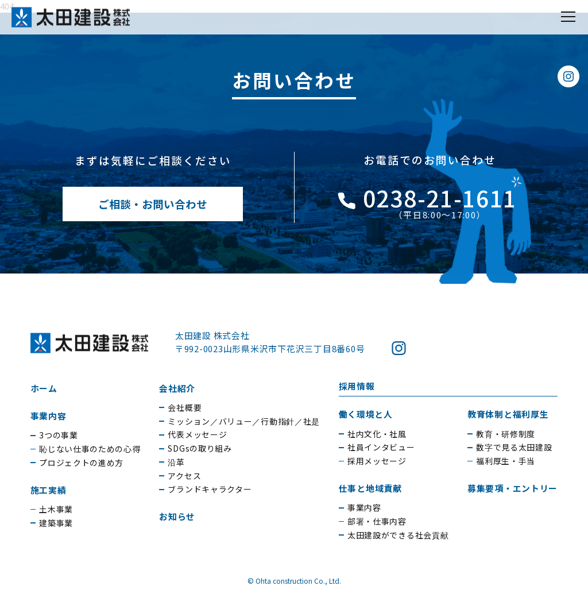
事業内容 (48, 416)
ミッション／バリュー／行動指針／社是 (244, 421)
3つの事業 (58, 435)
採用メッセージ (377, 461)
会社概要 (185, 407)
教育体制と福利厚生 (508, 414)
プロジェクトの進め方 (81, 462)
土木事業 (56, 509)
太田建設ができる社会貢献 (397, 535)
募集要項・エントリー (512, 488)
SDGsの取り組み (199, 448)
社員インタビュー (381, 447)
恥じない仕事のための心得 (89, 449)
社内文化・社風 (377, 434)
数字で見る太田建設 (514, 447)
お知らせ (177, 516)
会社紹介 (177, 388)
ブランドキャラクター (210, 489)
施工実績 (48, 490)
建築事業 (56, 523)
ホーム (43, 388)
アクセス (184, 476)
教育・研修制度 (505, 434)
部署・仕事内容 (377, 521)
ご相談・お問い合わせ (152, 203)
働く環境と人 (366, 414)
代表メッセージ (197, 434)
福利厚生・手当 (505, 461)
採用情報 (357, 386)
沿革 (176, 462)
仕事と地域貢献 (370, 488)
